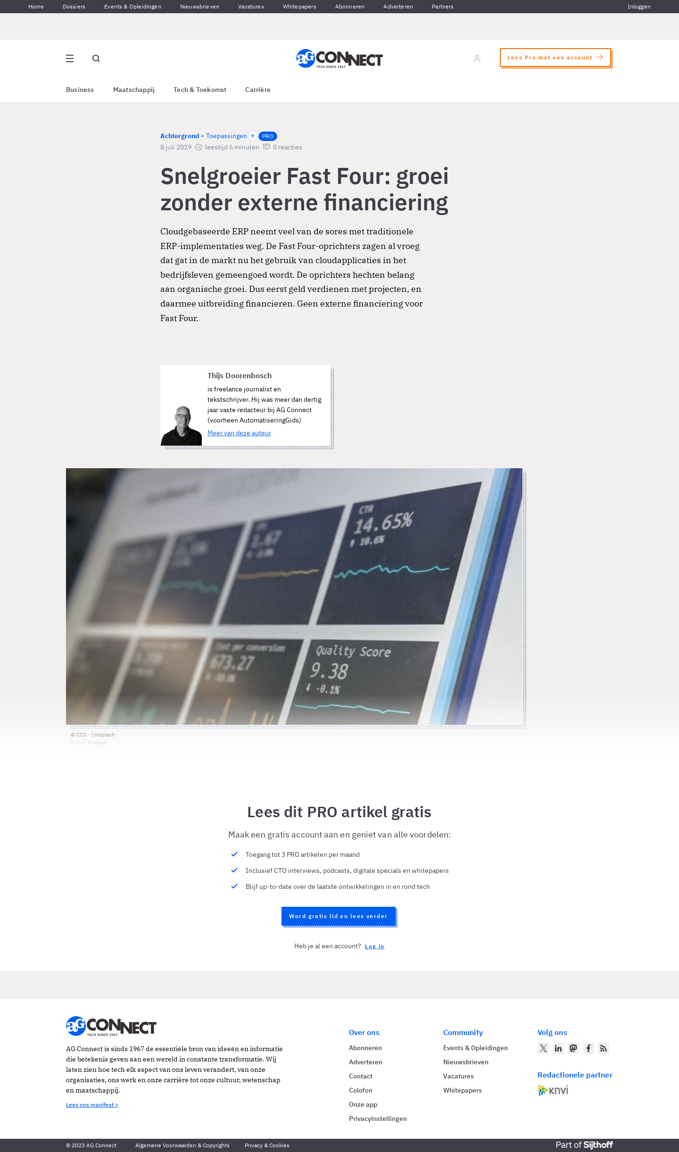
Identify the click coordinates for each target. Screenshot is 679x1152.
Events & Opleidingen (132, 6)
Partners (443, 6)
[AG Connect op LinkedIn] (558, 1048)
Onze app (363, 1104)
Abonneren (350, 6)
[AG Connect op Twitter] (543, 1048)
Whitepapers (299, 6)
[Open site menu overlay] (70, 58)
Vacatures (251, 6)
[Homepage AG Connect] (339, 58)
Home (36, 6)
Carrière (258, 89)
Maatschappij (134, 89)
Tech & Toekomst (200, 89)
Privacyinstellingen (378, 1118)
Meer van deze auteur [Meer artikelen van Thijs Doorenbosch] (239, 433)
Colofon (361, 1090)
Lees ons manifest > (92, 1104)
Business (80, 89)
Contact (361, 1076)
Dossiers (74, 6)
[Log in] (477, 58)
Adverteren (398, 6)
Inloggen (639, 6)
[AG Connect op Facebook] (588, 1048)
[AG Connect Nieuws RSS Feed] (603, 1048)
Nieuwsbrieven (199, 6)
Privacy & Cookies (267, 1145)
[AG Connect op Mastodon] (573, 1048)
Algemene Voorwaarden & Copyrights (182, 1145)
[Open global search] (96, 58)
